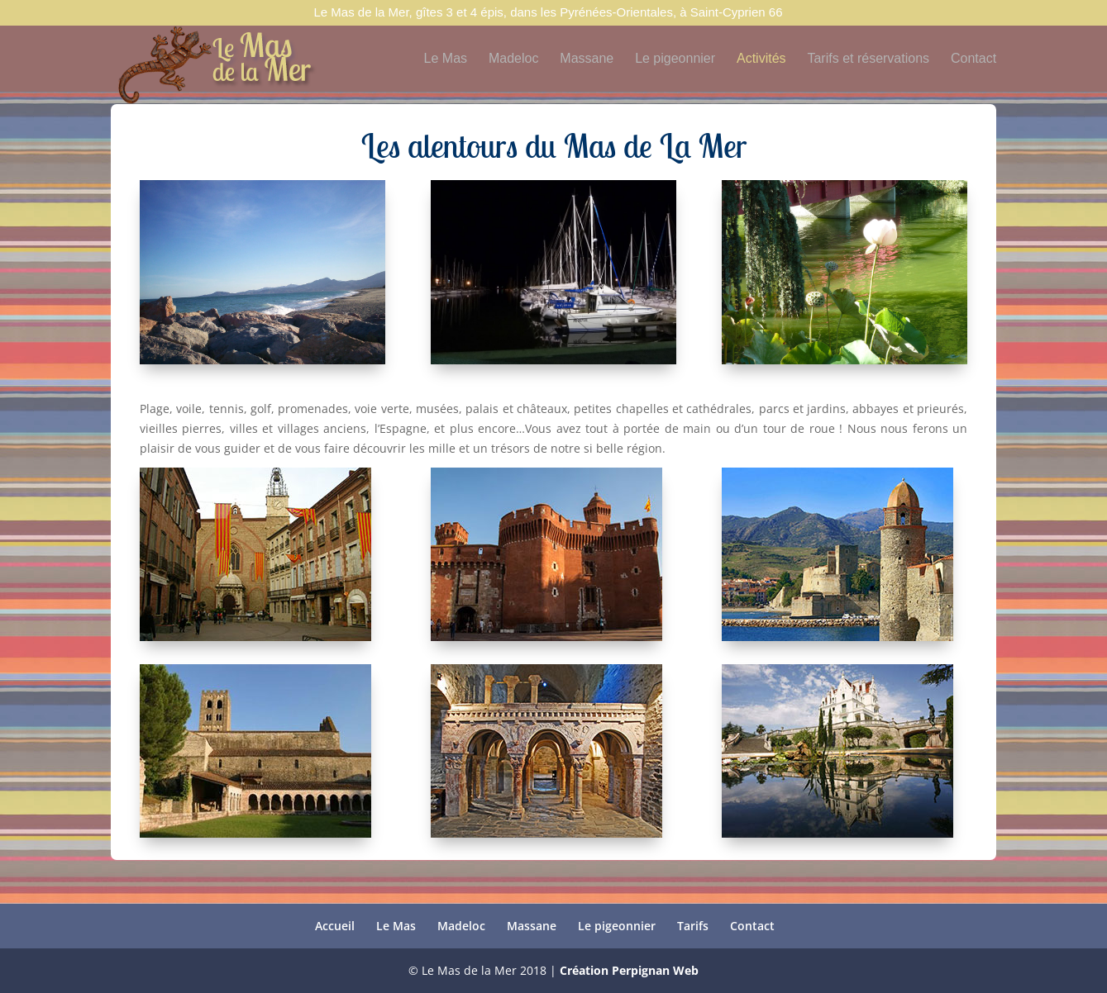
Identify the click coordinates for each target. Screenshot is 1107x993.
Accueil (335, 926)
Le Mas (445, 59)
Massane (586, 59)
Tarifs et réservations (868, 59)
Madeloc (513, 59)
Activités (761, 59)
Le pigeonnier (675, 59)
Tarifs (693, 926)
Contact (973, 59)
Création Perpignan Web (629, 970)
